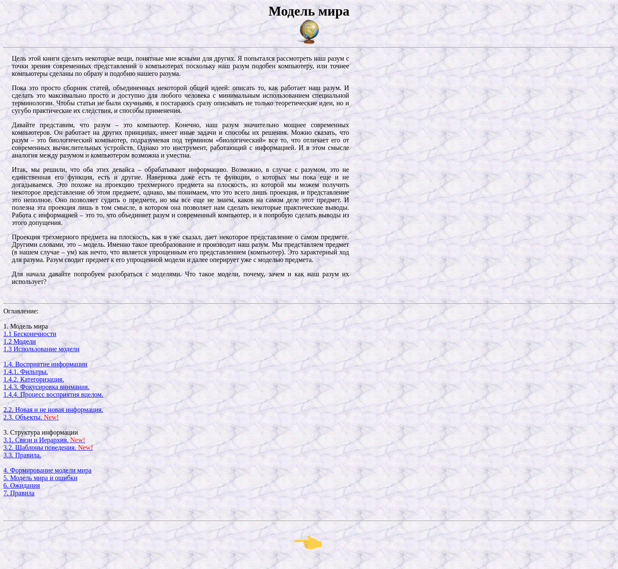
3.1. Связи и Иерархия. (44, 439)
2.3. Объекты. (31, 417)
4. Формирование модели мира (47, 470)
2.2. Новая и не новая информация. (53, 409)
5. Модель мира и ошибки (40, 477)
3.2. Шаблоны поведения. (48, 447)
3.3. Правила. (22, 455)
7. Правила (19, 493)
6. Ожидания (21, 485)
